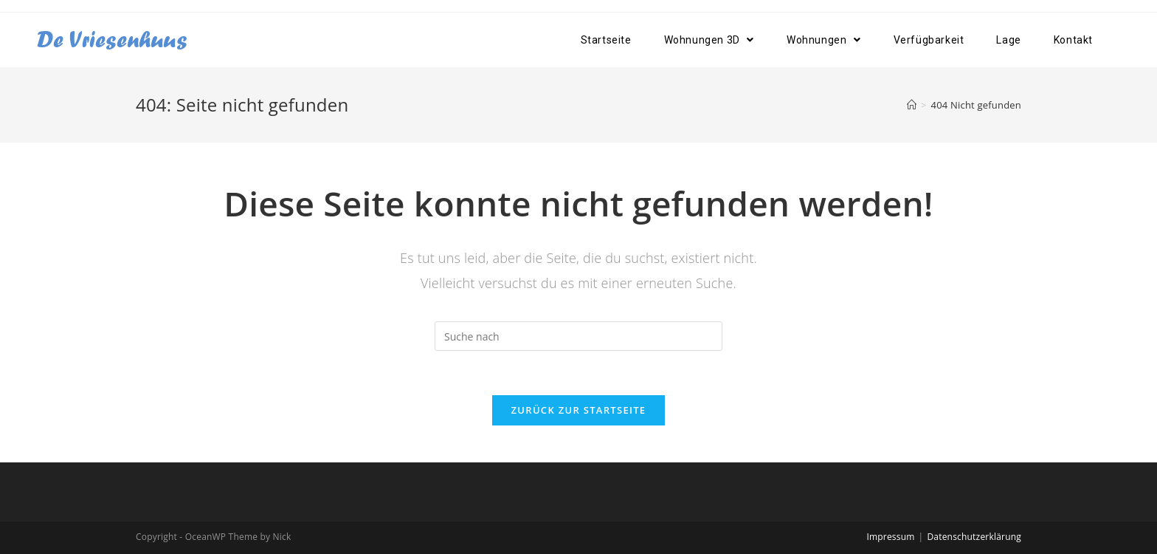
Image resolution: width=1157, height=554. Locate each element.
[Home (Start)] (911, 105)
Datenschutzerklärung (974, 536)
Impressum (890, 536)
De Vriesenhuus (112, 39)
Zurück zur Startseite (578, 410)
